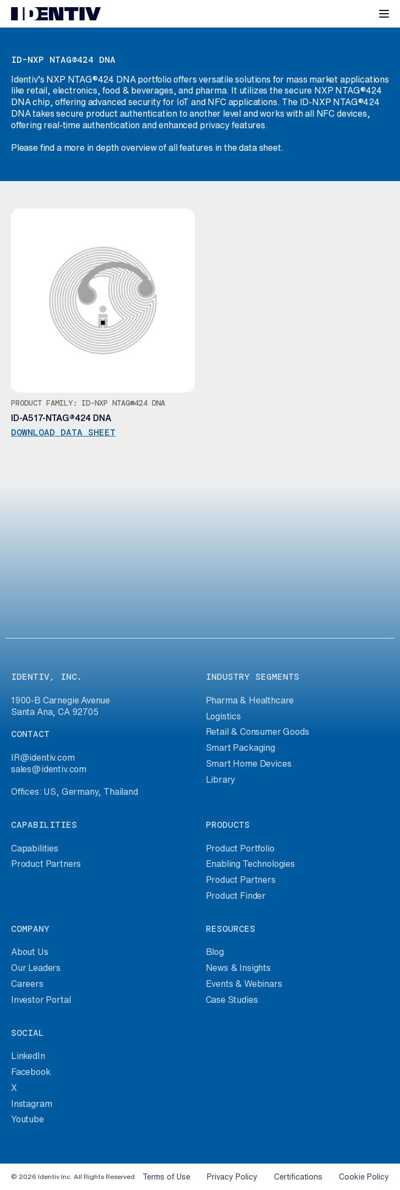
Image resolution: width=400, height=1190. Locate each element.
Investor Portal (40, 999)
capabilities (44, 825)
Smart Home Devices (249, 763)
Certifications (298, 1177)
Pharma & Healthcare (250, 700)
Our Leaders (36, 967)
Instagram (31, 1103)
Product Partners (46, 863)
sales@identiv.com (48, 769)
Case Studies (232, 999)
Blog (215, 951)
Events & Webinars (244, 983)
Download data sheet (63, 432)
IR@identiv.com (43, 757)
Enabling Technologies (250, 863)
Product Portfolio (240, 848)
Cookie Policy (364, 1177)
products (228, 825)
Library (221, 779)
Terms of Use (166, 1177)
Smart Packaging (240, 747)
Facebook (31, 1071)
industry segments (252, 677)
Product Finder (236, 895)
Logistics (223, 716)
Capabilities (34, 848)
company (30, 929)
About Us (29, 951)
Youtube (27, 1119)
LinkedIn (28, 1055)
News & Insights (238, 967)
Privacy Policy (232, 1177)
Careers (27, 983)
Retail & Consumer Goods (257, 731)
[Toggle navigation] (384, 13)
